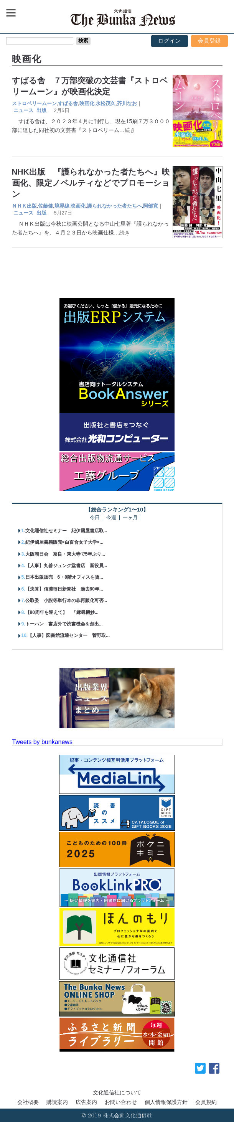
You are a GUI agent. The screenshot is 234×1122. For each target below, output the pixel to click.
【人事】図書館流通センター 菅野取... (69, 635)
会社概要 (28, 1102)
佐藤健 (45, 206)
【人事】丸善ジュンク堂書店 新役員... (66, 565)
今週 (111, 517)
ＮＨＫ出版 (24, 206)
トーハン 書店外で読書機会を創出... (64, 624)
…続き (127, 130)
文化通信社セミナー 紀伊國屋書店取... (66, 530)
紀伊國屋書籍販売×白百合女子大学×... (64, 542)
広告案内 (86, 1102)
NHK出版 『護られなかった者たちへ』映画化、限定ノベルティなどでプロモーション (91, 182)
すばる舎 (68, 103)
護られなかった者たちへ (114, 206)
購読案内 (57, 1102)
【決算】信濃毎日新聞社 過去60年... (64, 589)
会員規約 (206, 1102)
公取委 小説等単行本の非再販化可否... (66, 600)
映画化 (86, 103)
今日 (95, 517)
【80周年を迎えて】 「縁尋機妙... (62, 612)
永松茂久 (105, 103)
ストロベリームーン (34, 103)
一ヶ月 (130, 517)
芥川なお (127, 103)
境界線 (61, 206)
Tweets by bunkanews (42, 742)
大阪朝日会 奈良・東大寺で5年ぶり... (65, 554)
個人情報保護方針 (166, 1102)
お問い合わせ (121, 1102)
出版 (41, 110)
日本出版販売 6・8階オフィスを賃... (64, 577)
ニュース (23, 110)
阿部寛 (150, 206)
